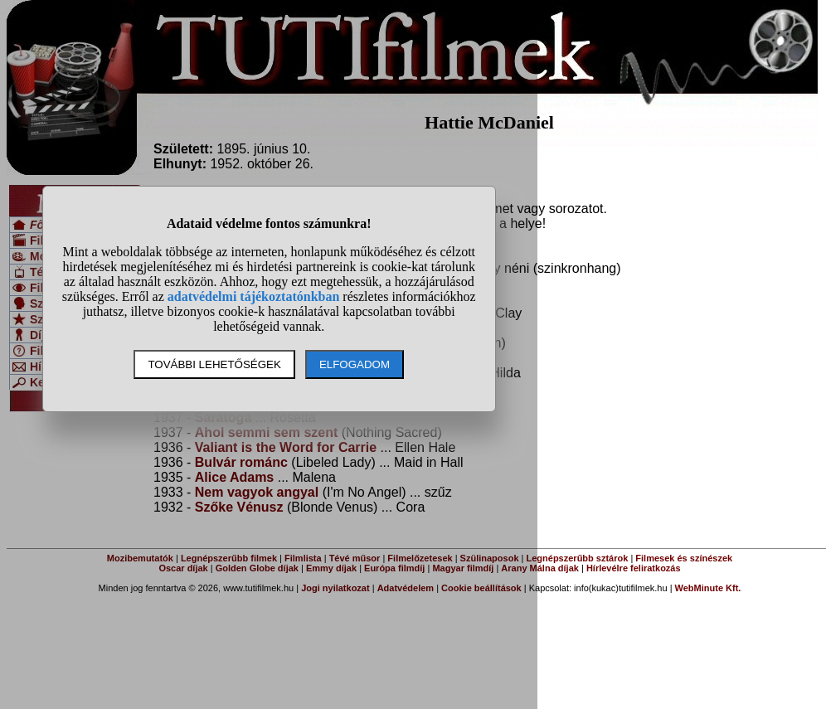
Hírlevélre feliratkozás (633, 568)
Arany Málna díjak (540, 568)
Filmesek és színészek (683, 558)
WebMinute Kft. (708, 588)
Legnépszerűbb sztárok (578, 558)
